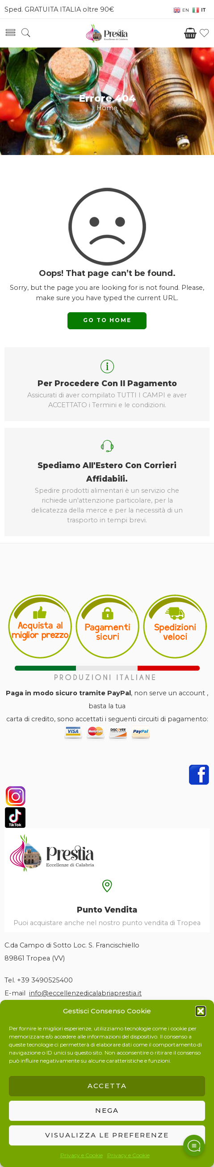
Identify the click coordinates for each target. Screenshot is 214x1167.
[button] (200, 1011)
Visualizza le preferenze (107, 1135)
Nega (107, 1110)
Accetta (107, 1085)
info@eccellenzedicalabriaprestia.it (85, 993)
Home (107, 108)
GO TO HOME (107, 320)
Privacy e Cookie (81, 1155)
